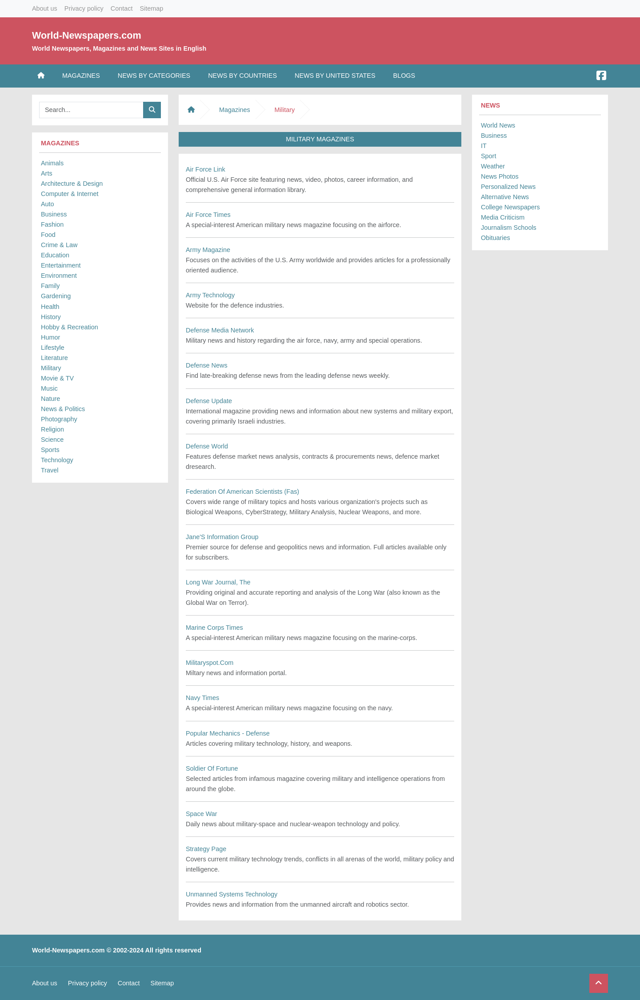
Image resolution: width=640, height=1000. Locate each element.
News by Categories (154, 75)
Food (48, 234)
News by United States (335, 75)
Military (51, 368)
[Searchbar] (91, 110)
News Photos (500, 176)
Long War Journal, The (218, 582)
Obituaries (495, 237)
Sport (488, 156)
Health (50, 306)
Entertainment (61, 265)
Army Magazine (208, 249)
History (51, 316)
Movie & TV (57, 378)
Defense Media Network (220, 330)
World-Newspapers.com (86, 35)
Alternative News (505, 196)
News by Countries (242, 75)
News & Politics (63, 408)
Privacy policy (84, 8)
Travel (49, 470)
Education (55, 255)
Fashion (52, 224)
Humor (50, 337)
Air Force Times (208, 214)
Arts (46, 173)
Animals (52, 163)
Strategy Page (206, 848)
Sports (50, 449)
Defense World (207, 446)
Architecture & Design (72, 183)
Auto (47, 204)
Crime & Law (59, 244)
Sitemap (151, 8)
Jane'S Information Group (222, 536)
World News (498, 125)
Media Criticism (502, 217)
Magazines (81, 75)
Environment (59, 275)
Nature (50, 398)
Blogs (404, 75)
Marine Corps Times (214, 627)
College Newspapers (510, 207)
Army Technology (210, 295)
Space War (201, 813)
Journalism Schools (508, 227)
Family (50, 285)
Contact (122, 8)
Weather (493, 166)
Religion (52, 429)
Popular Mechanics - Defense (228, 733)
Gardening (56, 296)
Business (54, 214)
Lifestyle (52, 347)
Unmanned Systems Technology (231, 894)
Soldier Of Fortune (212, 768)
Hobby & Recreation (69, 327)
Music (49, 388)
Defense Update (209, 400)
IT (484, 145)
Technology (57, 460)
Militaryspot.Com (209, 662)
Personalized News (508, 186)
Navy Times (202, 697)
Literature (54, 357)
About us (44, 8)
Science (52, 439)
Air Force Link (205, 169)
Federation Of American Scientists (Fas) (242, 491)
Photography (59, 419)
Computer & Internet (70, 193)
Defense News (207, 365)
